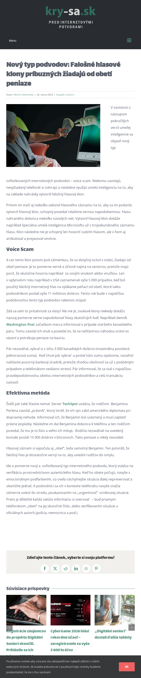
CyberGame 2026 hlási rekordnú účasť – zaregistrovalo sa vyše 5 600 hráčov (70, 641)
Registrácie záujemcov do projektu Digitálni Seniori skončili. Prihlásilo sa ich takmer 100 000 (26, 644)
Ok (127, 667)
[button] (9, 627)
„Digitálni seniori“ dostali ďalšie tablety (113, 634)
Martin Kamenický (23, 94)
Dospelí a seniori (65, 94)
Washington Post (20, 324)
